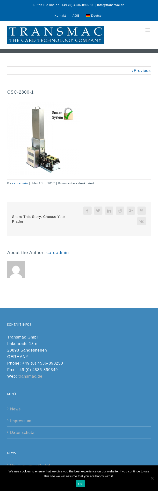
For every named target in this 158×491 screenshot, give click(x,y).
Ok (80, 484)
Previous (142, 71)
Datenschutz (22, 432)
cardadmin (20, 183)
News (15, 409)
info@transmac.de (111, 5)
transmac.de (31, 376)
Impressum (20, 421)
